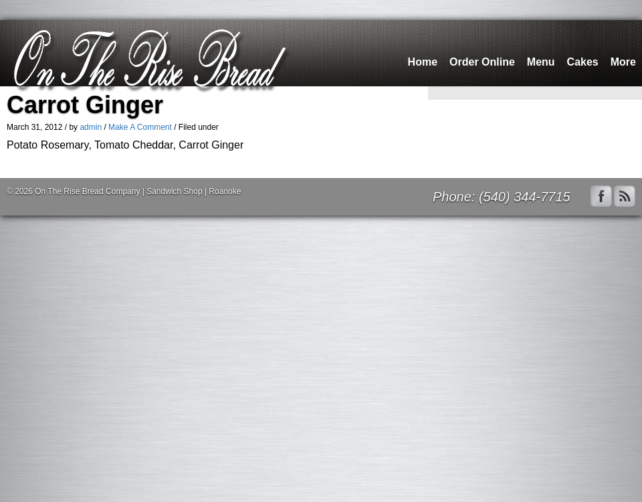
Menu (541, 62)
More (623, 62)
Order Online (482, 62)
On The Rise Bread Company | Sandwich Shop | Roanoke (138, 191)
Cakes (583, 62)
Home (422, 62)
